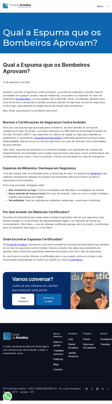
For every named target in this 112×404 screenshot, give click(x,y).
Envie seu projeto (48, 299)
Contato (58, 369)
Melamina (95, 173)
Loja (70, 339)
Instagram (106, 339)
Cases (86, 339)
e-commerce (75, 259)
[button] (101, 6)
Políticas (58, 359)
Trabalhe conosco (58, 352)
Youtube (105, 344)
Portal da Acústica (17, 244)
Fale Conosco (23, 299)
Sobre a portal (57, 344)
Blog (55, 364)
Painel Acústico (73, 346)
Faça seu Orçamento (89, 346)
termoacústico (23, 98)
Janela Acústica (73, 354)
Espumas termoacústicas (48, 137)
